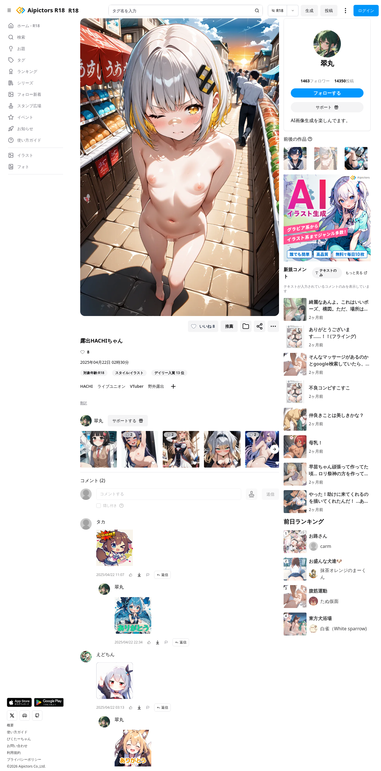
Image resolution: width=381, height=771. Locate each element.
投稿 (329, 10)
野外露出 (156, 386)
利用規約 (14, 752)
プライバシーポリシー (24, 759)
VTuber (137, 386)
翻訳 (83, 403)
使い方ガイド (17, 732)
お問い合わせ (17, 746)
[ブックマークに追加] (246, 326)
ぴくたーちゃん (19, 739)
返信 (162, 574)
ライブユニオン (111, 386)
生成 (309, 10)
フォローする (327, 93)
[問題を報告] (148, 575)
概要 (10, 725)
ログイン (366, 10)
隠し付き (110, 505)
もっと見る (356, 272)
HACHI (86, 386)
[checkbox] (98, 505)
